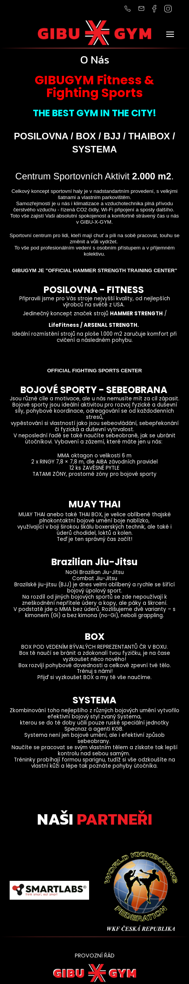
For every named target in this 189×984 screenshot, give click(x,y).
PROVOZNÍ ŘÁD (95, 955)
